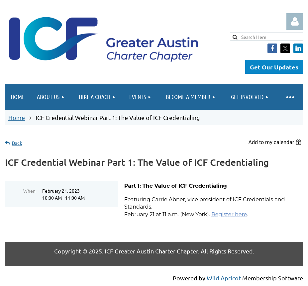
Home (16, 117)
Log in (294, 21)
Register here (229, 214)
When (29, 191)
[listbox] (275, 142)
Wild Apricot (224, 277)
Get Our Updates (274, 67)
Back (17, 143)
